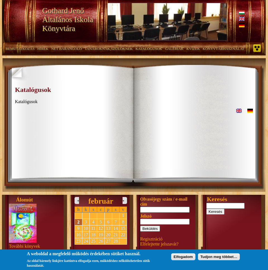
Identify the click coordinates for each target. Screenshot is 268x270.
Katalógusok (148, 49)
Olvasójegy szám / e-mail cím (163, 201)
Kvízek (193, 49)
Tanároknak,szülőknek (109, 49)
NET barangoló (66, 49)
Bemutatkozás (20, 49)
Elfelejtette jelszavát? (159, 244)
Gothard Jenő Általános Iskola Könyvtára (67, 19)
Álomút (24, 200)
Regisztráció (151, 239)
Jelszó (146, 216)
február (100, 201)
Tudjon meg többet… (218, 258)
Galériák (174, 49)
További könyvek (24, 246)
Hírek (43, 49)
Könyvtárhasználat (224, 49)
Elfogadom (183, 258)
